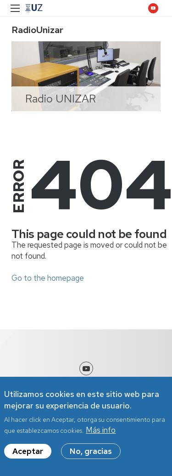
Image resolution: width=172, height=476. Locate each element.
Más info (101, 431)
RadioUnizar (37, 30)
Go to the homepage (47, 278)
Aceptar (27, 452)
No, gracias (91, 452)
